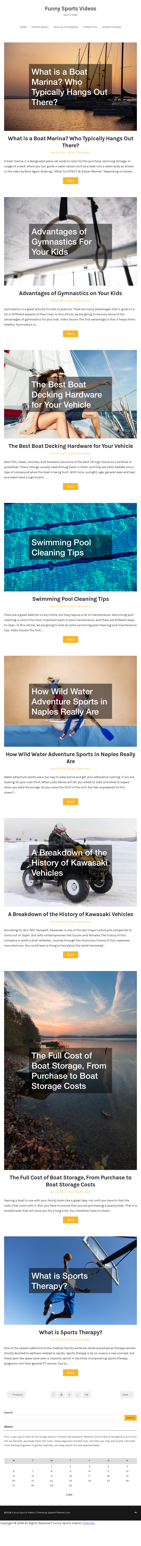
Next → (127, 1393)
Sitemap (89, 1522)
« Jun (69, 1493)
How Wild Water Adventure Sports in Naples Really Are (70, 757)
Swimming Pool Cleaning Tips (70, 598)
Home (23, 27)
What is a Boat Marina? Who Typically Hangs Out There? (70, 142)
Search (8, 1411)
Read (70, 181)
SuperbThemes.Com (59, 1511)
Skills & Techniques (65, 27)
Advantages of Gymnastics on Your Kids (70, 293)
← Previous (16, 1393)
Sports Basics (40, 27)
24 (88, 1393)
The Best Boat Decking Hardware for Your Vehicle (70, 445)
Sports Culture (111, 27)
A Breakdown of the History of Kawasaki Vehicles (70, 913)
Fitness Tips (90, 27)
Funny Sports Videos (70, 8)
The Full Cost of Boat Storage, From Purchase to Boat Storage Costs (70, 1180)
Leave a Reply (83, 152)
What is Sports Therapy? (70, 1331)
